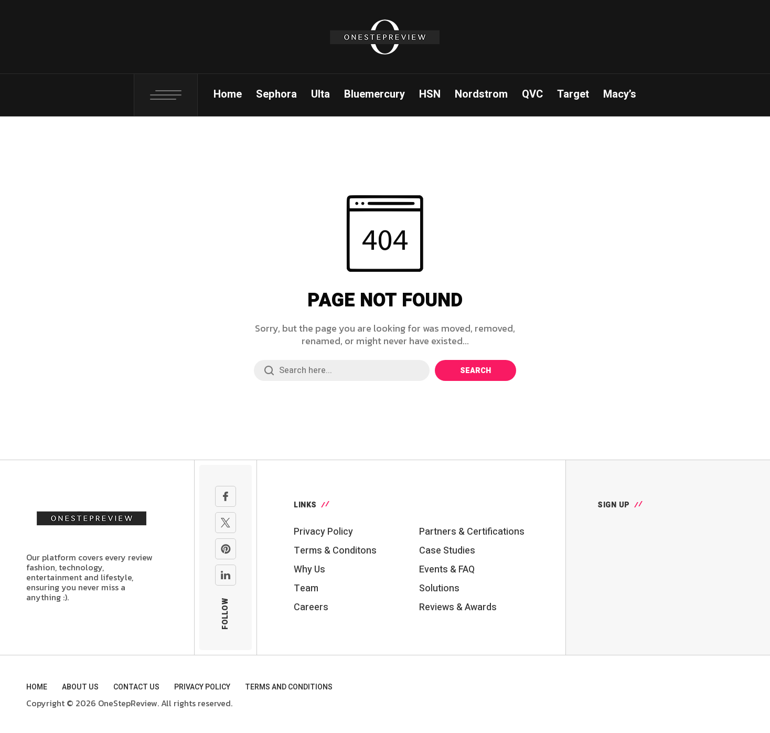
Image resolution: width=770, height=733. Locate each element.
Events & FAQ (447, 569)
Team (306, 588)
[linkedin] (225, 575)
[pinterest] (225, 548)
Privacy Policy (323, 532)
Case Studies (447, 551)
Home (36, 687)
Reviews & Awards (458, 607)
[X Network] (225, 522)
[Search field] (342, 370)
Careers (311, 607)
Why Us (309, 569)
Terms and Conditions (289, 687)
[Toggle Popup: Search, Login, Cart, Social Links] (166, 95)
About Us (80, 687)
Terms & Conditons (335, 551)
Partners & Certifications (472, 532)
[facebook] (225, 496)
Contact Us (136, 687)
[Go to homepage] (91, 516)
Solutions (439, 588)
